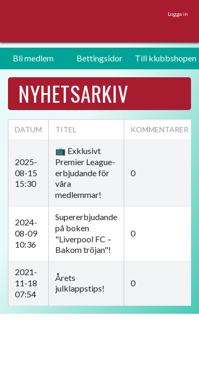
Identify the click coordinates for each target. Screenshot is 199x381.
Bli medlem (33, 58)
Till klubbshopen (165, 58)
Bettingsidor (99, 58)
